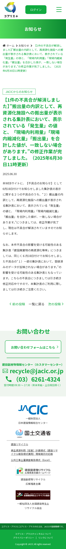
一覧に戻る (37, 304)
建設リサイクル (19, 444)
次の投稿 (54, 304)
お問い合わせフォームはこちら (33, 347)
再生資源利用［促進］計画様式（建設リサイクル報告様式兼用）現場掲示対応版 (34, 452)
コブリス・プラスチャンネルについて (33, 533)
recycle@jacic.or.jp (37, 371)
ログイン (36, 10)
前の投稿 (18, 304)
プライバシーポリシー (23, 537)
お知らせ (23, 45)
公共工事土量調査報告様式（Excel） (31, 460)
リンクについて (45, 537)
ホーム (10, 45)
